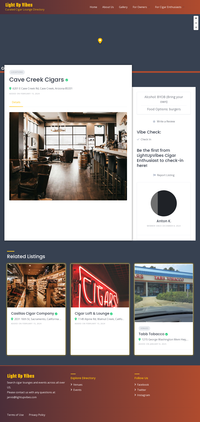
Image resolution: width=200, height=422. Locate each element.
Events (77, 390)
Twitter (141, 390)
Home (93, 7)
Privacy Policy (37, 415)
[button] (100, 41)
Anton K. (164, 221)
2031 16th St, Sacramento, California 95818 (38, 319)
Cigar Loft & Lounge (92, 313)
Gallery (123, 7)
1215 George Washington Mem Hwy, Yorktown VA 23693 (165, 339)
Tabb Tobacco (151, 334)
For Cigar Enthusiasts (168, 7)
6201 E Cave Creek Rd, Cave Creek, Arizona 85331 (42, 88)
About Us (108, 7)
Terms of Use (15, 415)
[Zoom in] (196, 18)
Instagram (143, 395)
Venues (144, 328)
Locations (17, 72)
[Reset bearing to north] (196, 27)
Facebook (143, 384)
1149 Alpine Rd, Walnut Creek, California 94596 (101, 319)
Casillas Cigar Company (32, 313)
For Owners (140, 7)
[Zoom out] (196, 23)
